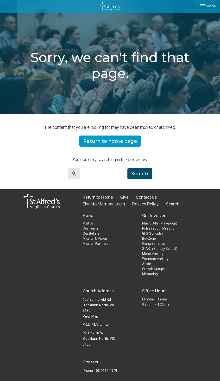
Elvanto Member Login (104, 203)
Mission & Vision (95, 238)
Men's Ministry (152, 254)
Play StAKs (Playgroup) (159, 223)
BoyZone (149, 238)
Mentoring (150, 274)
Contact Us (146, 197)
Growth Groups (153, 269)
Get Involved (154, 215)
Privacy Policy (145, 203)
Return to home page (110, 141)
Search (139, 174)
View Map (90, 316)
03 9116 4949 (106, 370)
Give (124, 197)
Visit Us (88, 223)
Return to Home (98, 197)
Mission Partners (95, 243)
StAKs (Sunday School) (159, 249)
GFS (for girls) (152, 233)
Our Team (90, 228)
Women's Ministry (155, 259)
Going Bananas (153, 243)
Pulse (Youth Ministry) (159, 228)
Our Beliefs (91, 233)
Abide (146, 264)
